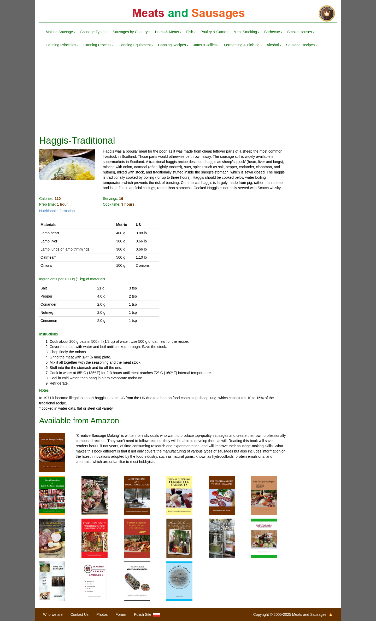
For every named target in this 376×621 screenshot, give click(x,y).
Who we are (53, 614)
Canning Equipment (136, 45)
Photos (102, 614)
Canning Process (99, 45)
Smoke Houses (301, 32)
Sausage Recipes (302, 45)
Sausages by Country (131, 32)
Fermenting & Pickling (243, 45)
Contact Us (79, 614)
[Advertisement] (188, 93)
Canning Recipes (173, 45)
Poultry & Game (215, 32)
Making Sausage (60, 32)
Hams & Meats (168, 32)
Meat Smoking (247, 32)
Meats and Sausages (188, 13)
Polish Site (147, 614)
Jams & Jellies (206, 45)
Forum (121, 614)
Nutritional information (57, 211)
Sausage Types (94, 32)
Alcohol (274, 45)
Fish (191, 32)
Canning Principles (62, 45)
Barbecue (273, 32)
